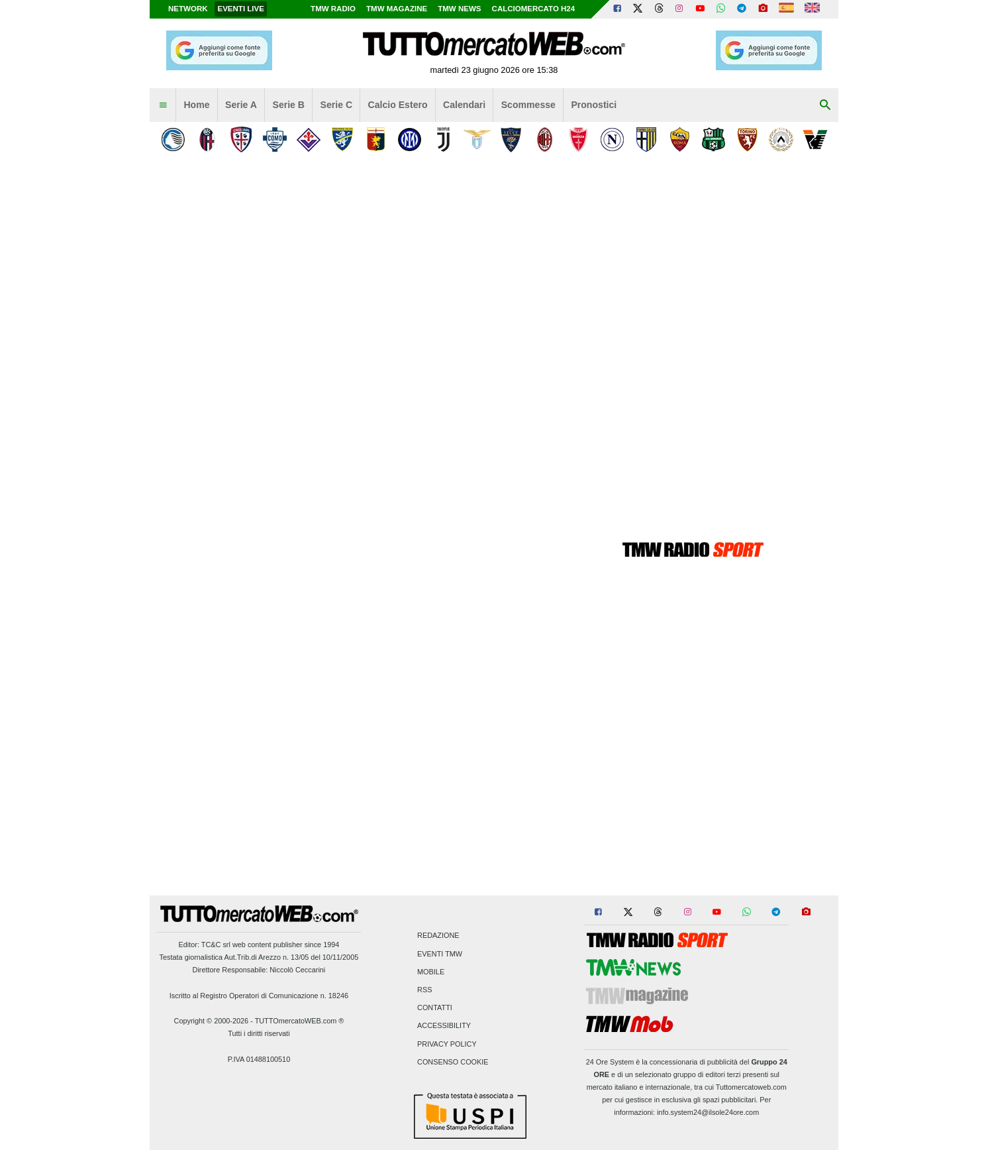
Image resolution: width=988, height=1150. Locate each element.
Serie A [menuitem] (241, 104)
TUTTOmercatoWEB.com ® (299, 1021)
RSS (424, 990)
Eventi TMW (439, 954)
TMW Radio (333, 9)
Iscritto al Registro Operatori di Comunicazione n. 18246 (259, 996)
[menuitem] (163, 105)
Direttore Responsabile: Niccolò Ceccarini (259, 970)
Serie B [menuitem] (289, 104)
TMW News (459, 9)
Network (188, 9)
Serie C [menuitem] (337, 104)
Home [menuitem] (196, 104)
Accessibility (444, 1026)
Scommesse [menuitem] (528, 104)
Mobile (430, 972)
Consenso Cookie (453, 1062)
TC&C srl (215, 945)
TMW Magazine (396, 9)
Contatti (434, 1008)
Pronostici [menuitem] (594, 104)
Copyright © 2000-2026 (211, 1021)
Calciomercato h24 (533, 9)
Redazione (438, 936)
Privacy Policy (447, 1044)
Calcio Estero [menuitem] (398, 104)
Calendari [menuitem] (464, 104)
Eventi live (240, 9)
